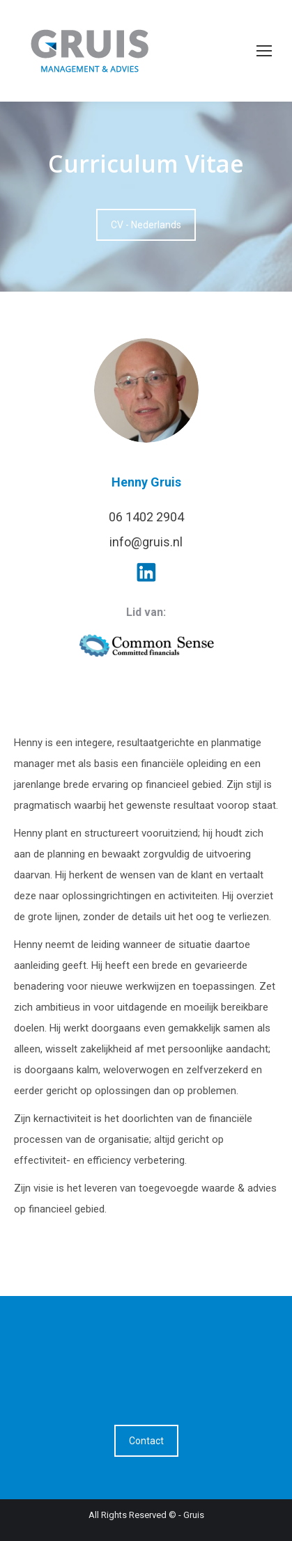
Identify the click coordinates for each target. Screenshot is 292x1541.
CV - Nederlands (146, 224)
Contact (146, 1440)
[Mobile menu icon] (264, 51)
